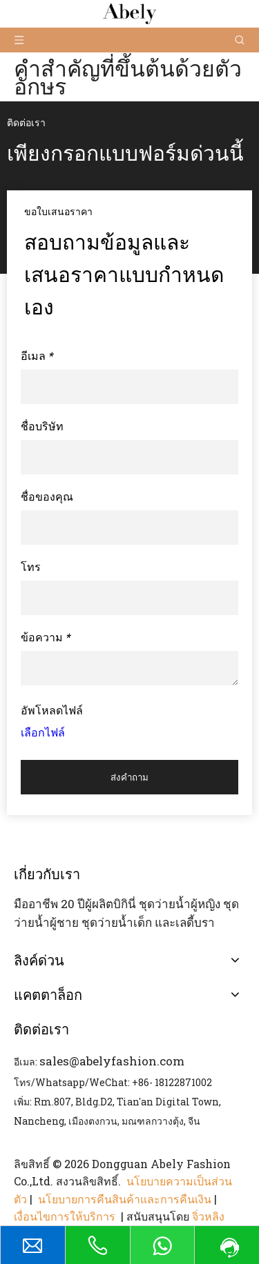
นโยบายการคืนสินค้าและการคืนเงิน (124, 1199)
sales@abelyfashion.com (111, 1061)
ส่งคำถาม (129, 777)
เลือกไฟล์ (43, 732)
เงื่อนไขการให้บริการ (66, 1216)
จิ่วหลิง (208, 1216)
